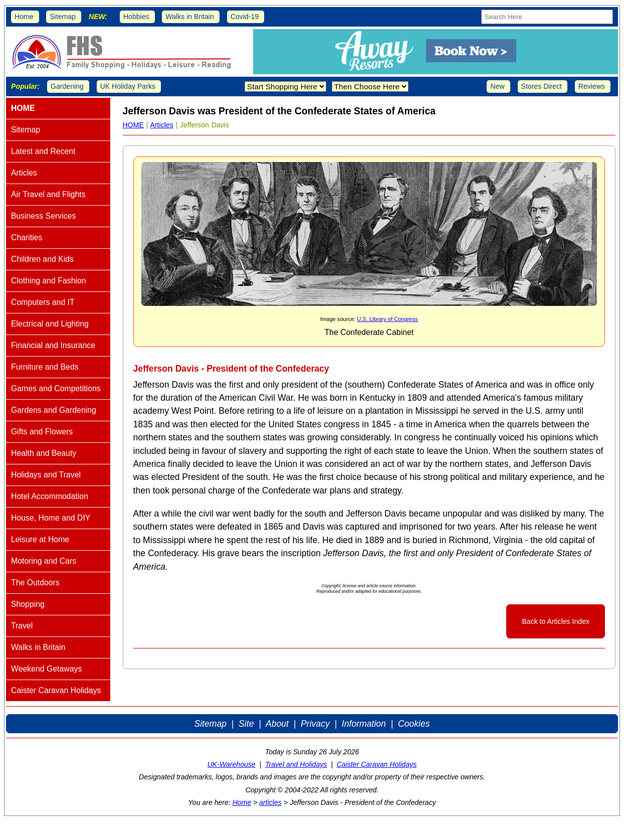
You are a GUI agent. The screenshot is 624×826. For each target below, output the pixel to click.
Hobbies (136, 17)
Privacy (315, 724)
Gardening (67, 86)
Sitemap (63, 17)
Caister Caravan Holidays (377, 764)
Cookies (414, 724)
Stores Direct (541, 86)
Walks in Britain (189, 17)
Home (24, 17)
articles (270, 802)
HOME (133, 125)
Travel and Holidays (296, 764)
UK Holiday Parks (127, 86)
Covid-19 (245, 17)
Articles (161, 125)
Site (246, 724)
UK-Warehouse (231, 764)
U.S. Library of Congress (387, 319)
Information (364, 724)
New (497, 86)
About (277, 724)
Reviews (591, 86)
